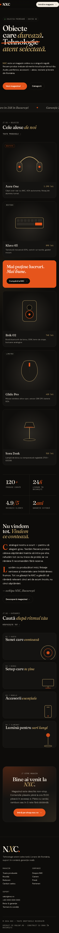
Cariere (35, 877)
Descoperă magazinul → (18, 599)
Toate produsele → (12, 134)
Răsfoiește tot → (11, 625)
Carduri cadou (9, 884)
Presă (34, 880)
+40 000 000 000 (11, 900)
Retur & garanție (10, 904)
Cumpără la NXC (18, 281)
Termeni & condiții (11, 907)
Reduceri (6, 880)
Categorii (36, 86)
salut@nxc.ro (8, 897)
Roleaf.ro (19, 926)
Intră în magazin (47, 4)
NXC (5, 4)
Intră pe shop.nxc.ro (29, 812)
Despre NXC (37, 873)
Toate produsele (10, 873)
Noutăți (6, 877)
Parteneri (36, 884)
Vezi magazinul (15, 86)
